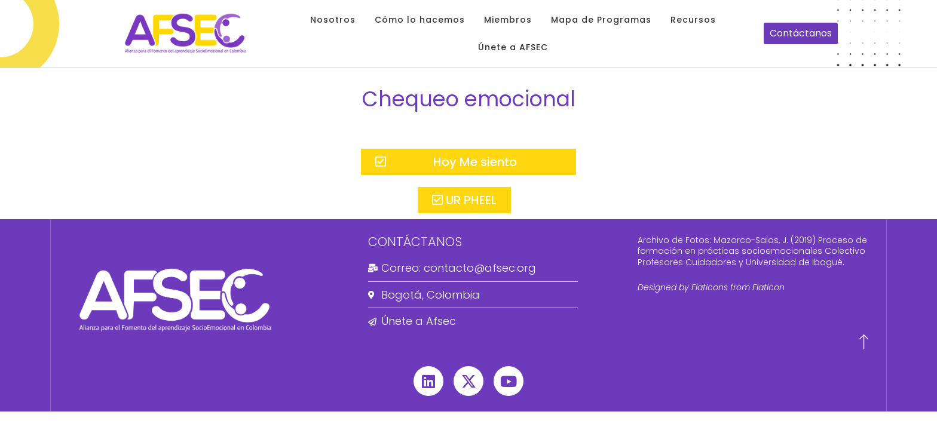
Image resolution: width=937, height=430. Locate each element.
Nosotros (333, 20)
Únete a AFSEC (513, 47)
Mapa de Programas (601, 20)
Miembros (508, 20)
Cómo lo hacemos (420, 20)
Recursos (693, 20)
